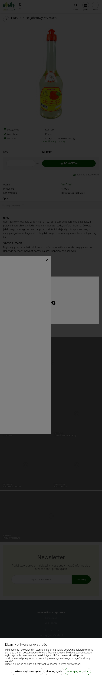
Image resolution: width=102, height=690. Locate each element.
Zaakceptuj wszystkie (78, 671)
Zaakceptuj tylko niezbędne (27, 671)
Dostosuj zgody (54, 671)
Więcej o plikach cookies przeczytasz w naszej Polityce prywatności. (43, 664)
